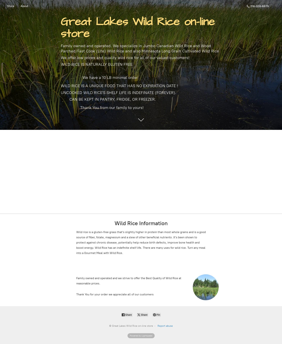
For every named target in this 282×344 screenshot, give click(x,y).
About (24, 6)
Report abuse (165, 325)
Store (10, 6)
